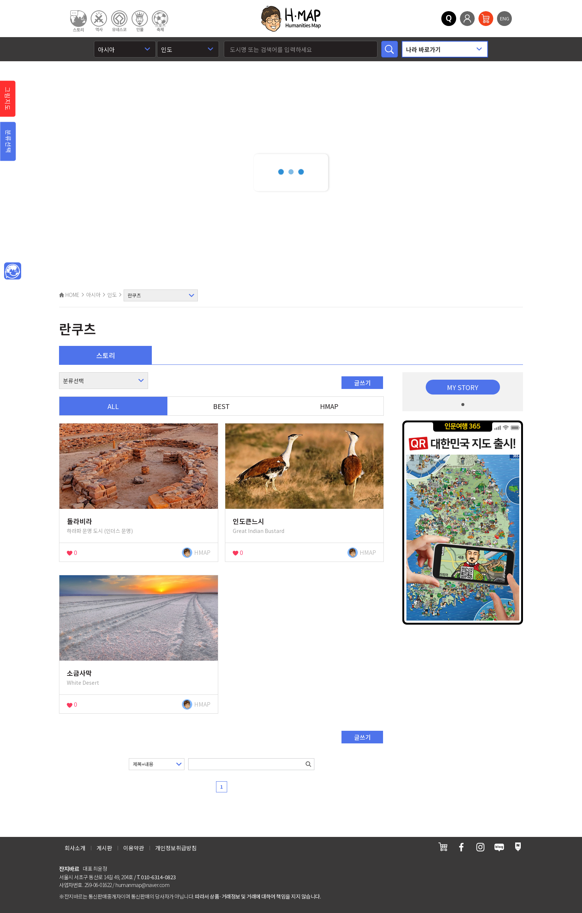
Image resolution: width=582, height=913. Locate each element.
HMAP (329, 406)
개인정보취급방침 (176, 848)
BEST (221, 406)
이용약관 (133, 848)
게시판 (104, 848)
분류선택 (8, 141)
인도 (112, 294)
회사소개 (75, 848)
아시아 (93, 294)
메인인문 (13, 271)
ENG (504, 18)
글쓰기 (362, 382)
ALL (113, 406)
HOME (69, 294)
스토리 (105, 355)
